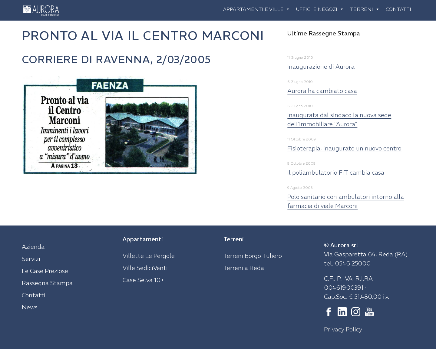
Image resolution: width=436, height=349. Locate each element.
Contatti (398, 9)
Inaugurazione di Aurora (321, 66)
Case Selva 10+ (143, 280)
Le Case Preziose (45, 271)
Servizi (31, 258)
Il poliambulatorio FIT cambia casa (335, 172)
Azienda (33, 246)
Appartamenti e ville (256, 9)
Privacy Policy (343, 329)
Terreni (365, 9)
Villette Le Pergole (149, 255)
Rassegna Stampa (47, 283)
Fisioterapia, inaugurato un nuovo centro (344, 148)
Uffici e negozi (320, 9)
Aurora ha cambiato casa (322, 90)
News (30, 307)
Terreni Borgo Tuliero (252, 255)
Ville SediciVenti (145, 268)
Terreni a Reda (243, 268)
